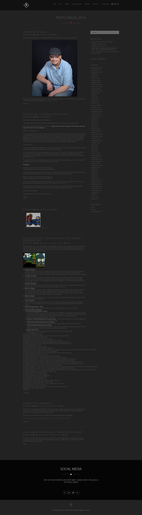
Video (59, 435)
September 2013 (97, 141)
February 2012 (96, 180)
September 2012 (97, 166)
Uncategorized (96, 212)
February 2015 (96, 105)
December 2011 (97, 184)
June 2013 (95, 147)
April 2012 (95, 176)
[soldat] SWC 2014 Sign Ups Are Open (45, 114)
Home (54, 4)
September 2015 (97, 91)
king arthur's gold (44, 35)
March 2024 (96, 70)
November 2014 (97, 112)
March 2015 (96, 103)
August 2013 (96, 143)
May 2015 (95, 99)
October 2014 (96, 114)
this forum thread (51, 100)
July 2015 (94, 95)
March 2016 (96, 78)
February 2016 (96, 80)
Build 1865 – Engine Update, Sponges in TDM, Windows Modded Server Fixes (104, 49)
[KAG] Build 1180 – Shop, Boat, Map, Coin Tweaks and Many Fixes (52, 239)
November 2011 (97, 186)
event (40, 406)
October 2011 (96, 188)
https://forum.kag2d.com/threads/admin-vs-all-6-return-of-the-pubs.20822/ (46, 418)
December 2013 (97, 134)
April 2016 (95, 76)
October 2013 (96, 139)
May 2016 (95, 74)
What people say (77, 4)
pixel (56, 243)
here (50, 194)
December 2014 (97, 109)
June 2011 (95, 197)
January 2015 (96, 107)
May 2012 (95, 174)
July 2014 (94, 120)
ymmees (36, 194)
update (61, 243)
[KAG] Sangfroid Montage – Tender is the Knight (53, 432)
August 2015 (96, 93)
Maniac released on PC (99, 44)
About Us (96, 4)
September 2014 (97, 116)
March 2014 (96, 128)
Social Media (105, 4)
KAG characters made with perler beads (36, 228)
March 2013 (96, 153)
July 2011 (94, 195)
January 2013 (96, 157)
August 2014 (96, 118)
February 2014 (96, 130)
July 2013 (94, 145)
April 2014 (95, 126)
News (94, 209)
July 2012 (94, 170)
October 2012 (96, 163)
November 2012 (97, 161)
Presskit (87, 4)
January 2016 (96, 82)
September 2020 (97, 72)
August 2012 (96, 168)
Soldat (41, 117)
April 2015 (95, 101)
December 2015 (97, 84)
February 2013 (96, 155)
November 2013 (97, 136)
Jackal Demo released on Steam (102, 42)
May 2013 (95, 149)
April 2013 (95, 151)
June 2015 (95, 97)
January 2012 (96, 182)
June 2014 (95, 122)
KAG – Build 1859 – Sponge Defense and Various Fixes (105, 52)
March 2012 (96, 178)
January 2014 (96, 132)
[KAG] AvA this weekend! (37, 403)
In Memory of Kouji (34, 32)
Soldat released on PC (99, 46)
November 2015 (97, 87)
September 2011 (97, 190)
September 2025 (97, 68)
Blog (60, 4)
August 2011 (96, 193)
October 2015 (96, 89)
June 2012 (95, 172)
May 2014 (95, 124)
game (41, 243)
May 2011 (95, 199)
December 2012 (97, 159)
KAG (93, 207)
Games (67, 4)
